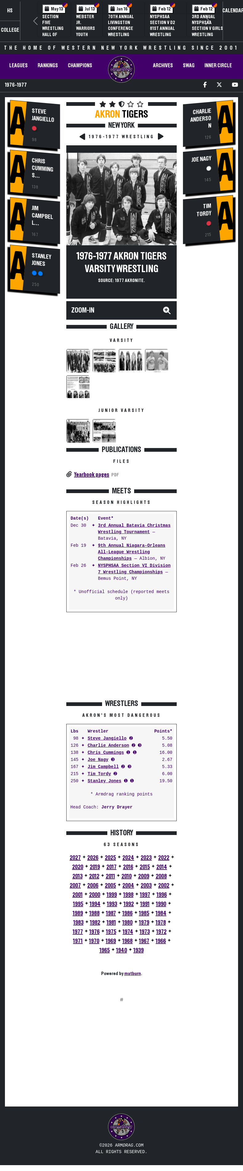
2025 (110, 858)
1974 (128, 932)
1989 (78, 913)
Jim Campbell (42, 214)
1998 (128, 895)
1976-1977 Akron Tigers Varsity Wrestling (121, 262)
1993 (112, 904)
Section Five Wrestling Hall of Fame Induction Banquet (53, 34)
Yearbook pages (91, 474)
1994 (95, 904)
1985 (144, 913)
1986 (127, 913)
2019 (95, 867)
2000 (94, 895)
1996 (162, 895)
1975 (111, 932)
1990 (161, 904)
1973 (145, 932)
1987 (111, 913)
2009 (143, 876)
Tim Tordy (99, 774)
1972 (161, 932)
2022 (163, 858)
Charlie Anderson (108, 746)
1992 (129, 904)
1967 (144, 941)
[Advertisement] (35, 403)
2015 (145, 867)
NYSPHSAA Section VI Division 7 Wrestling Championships (134, 569)
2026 (92, 858)
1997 (145, 895)
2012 (94, 876)
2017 (111, 867)
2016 (128, 867)
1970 (94, 941)
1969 (111, 941)
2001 (77, 895)
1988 (94, 913)
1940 (121, 950)
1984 (161, 913)
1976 (94, 932)
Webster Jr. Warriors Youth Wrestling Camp (86, 31)
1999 (112, 895)
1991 (145, 904)
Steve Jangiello (43, 115)
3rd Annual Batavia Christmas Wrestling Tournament (134, 529)
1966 (161, 941)
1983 (78, 923)
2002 (163, 885)
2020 (77, 867)
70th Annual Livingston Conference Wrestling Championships (123, 28)
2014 (161, 867)
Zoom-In (82, 310)
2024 (128, 858)
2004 (128, 885)
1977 (78, 932)
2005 (110, 885)
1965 (105, 950)
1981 (111, 923)
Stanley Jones (41, 258)
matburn (132, 973)
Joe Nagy (98, 760)
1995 (78, 904)
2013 (77, 876)
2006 (92, 885)
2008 (161, 876)
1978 (161, 923)
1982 (95, 923)
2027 (75, 858)
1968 (127, 941)
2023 (146, 858)
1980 (127, 923)
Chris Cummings (42, 166)
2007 (75, 885)
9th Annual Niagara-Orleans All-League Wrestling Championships (131, 552)
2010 (127, 876)
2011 (110, 876)
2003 (146, 885)
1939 (139, 950)
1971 (78, 941)
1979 (144, 923)
